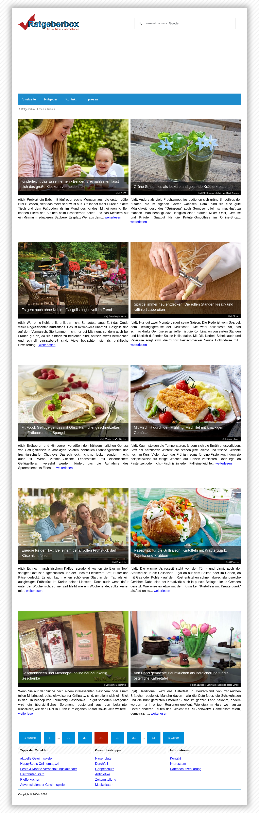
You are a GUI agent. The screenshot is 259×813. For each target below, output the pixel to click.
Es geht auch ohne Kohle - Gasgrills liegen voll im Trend (66, 310)
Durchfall (101, 763)
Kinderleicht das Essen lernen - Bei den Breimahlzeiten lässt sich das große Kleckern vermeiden (70, 184)
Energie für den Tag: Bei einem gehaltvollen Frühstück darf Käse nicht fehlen (68, 553)
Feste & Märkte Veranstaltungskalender (48, 769)
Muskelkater (104, 784)
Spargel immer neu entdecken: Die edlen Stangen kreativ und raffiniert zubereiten (183, 307)
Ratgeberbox (26, 109)
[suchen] (184, 23)
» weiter (173, 737)
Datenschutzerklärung (186, 769)
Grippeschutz (104, 769)
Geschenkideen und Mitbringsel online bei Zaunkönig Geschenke (64, 675)
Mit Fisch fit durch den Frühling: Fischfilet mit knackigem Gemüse (179, 430)
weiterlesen (112, 217)
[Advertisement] (129, 63)
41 (153, 737)
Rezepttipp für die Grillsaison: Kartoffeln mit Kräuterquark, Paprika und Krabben (180, 553)
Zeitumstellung (105, 779)
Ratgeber (50, 99)
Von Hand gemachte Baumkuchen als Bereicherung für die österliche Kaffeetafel (181, 675)
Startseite (29, 99)
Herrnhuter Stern (32, 774)
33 (134, 737)
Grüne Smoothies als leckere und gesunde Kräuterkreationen (183, 187)
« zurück (30, 737)
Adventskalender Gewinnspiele (42, 784)
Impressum (93, 99)
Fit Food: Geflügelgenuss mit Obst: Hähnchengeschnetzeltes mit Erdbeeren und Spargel (70, 430)
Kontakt (70, 99)
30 (85, 737)
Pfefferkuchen (30, 779)
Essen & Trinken (46, 109)
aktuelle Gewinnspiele (36, 758)
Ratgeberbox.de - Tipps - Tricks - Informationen (48, 22)
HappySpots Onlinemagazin (40, 763)
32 (117, 737)
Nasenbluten (104, 758)
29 (68, 737)
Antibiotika (102, 774)
